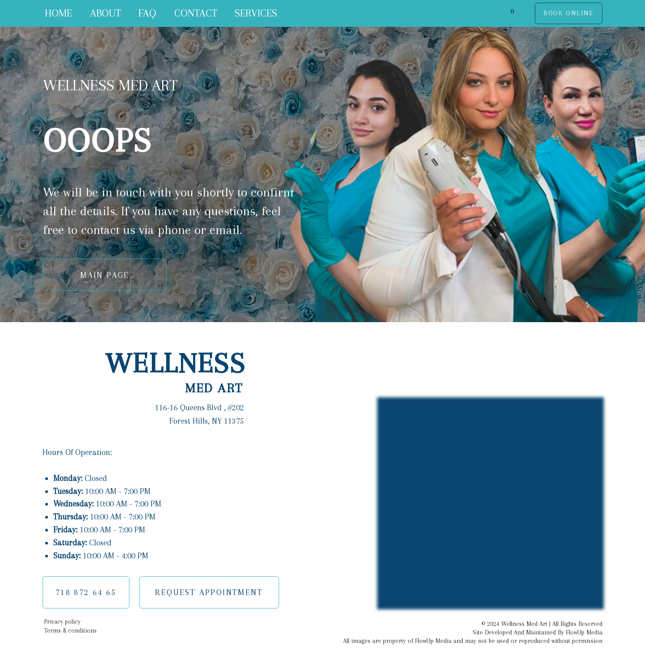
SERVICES (256, 13)
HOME (58, 13)
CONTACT (195, 13)
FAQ (147, 13)
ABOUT (105, 13)
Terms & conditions (70, 630)
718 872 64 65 (86, 592)
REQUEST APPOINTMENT (209, 592)
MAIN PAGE (104, 275)
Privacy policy (62, 621)
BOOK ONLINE (568, 13)
